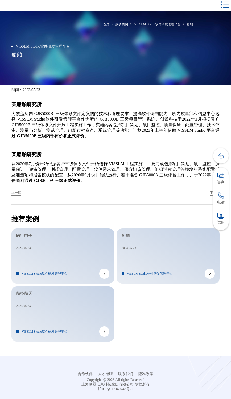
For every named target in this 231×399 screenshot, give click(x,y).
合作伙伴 (85, 374)
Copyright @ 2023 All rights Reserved (115, 380)
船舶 (190, 24)
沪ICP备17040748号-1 (115, 389)
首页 (106, 24)
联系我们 (125, 374)
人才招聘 (105, 374)
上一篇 (16, 192)
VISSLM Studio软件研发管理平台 (157, 24)
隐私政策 (145, 374)
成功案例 (121, 24)
